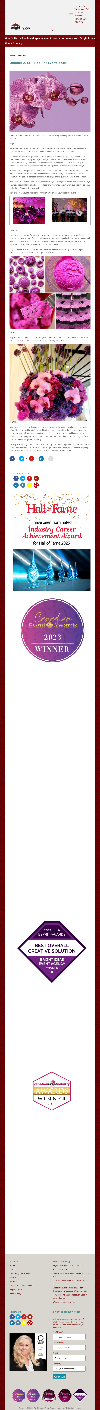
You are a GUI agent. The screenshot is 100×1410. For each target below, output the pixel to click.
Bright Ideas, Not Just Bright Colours (68, 1264)
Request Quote (16, 1288)
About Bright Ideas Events (20, 1272)
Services (13, 1268)
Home (12, 1264)
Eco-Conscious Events (62, 1268)
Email (56, 1351)
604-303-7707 (80, 20)
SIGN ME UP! (59, 1375)
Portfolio (13, 1276)
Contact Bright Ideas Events (21, 1284)
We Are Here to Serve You (64, 1300)
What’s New (15, 1280)
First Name (58, 1330)
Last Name (58, 1341)
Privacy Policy (15, 1292)
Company (57, 1362)
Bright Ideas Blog (19, 56)
